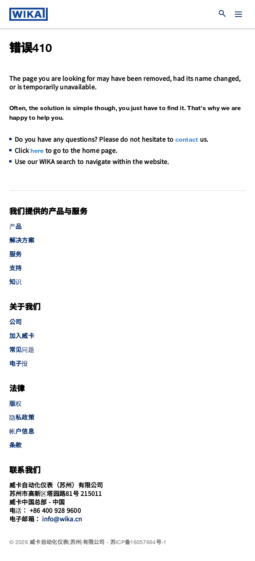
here (37, 151)
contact (186, 140)
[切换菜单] (238, 14)
